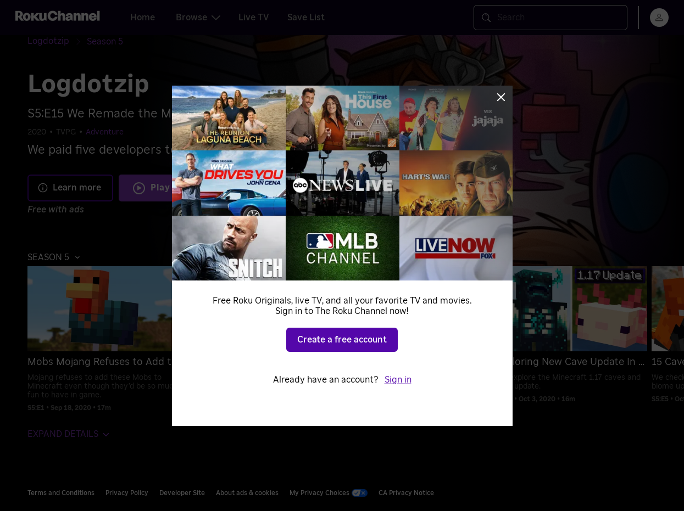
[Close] (501, 97)
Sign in (398, 379)
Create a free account (342, 339)
